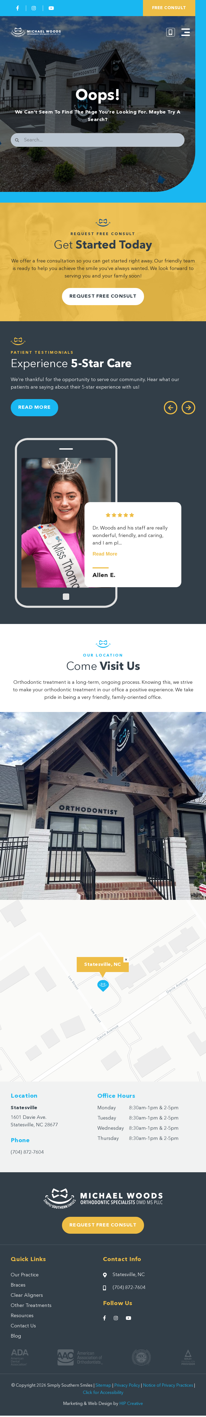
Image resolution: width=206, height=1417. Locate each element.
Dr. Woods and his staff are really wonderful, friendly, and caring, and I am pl (130, 543)
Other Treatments (31, 1307)
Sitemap (103, 1387)
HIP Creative (131, 1405)
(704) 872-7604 (27, 1153)
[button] (103, 987)
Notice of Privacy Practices (168, 1387)
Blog (16, 1338)
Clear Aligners (27, 1297)
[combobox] (98, 140)
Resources (22, 1317)
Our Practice (25, 1276)
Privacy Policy (127, 1387)
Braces (18, 1287)
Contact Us (23, 1327)
